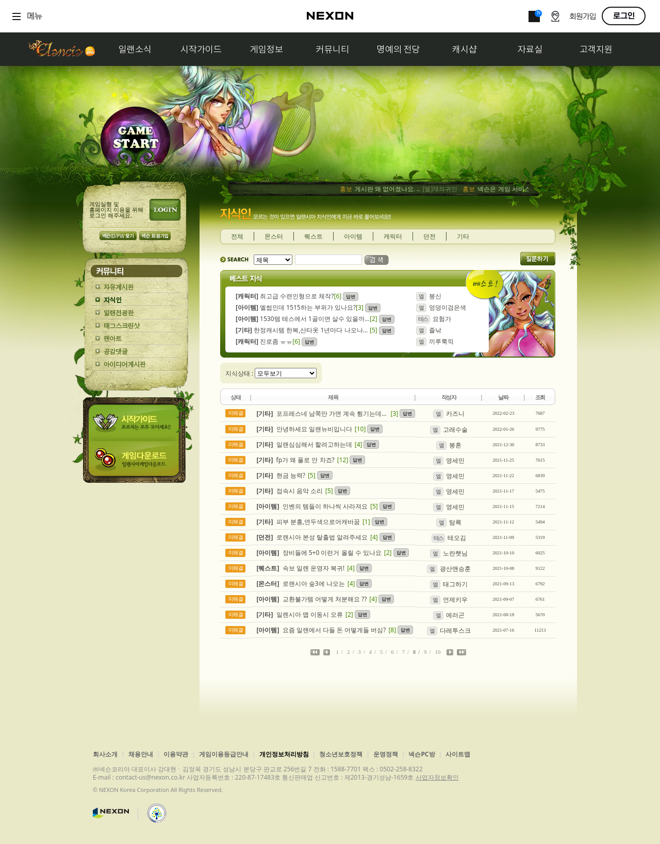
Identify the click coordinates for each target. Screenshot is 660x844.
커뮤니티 (332, 49)
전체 (237, 236)
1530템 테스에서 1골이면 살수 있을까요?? (303, 318)
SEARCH (234, 260)
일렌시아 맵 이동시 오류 (300, 614)
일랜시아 (61, 49)
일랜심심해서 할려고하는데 (304, 444)
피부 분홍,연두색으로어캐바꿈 (308, 521)
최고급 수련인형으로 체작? (285, 296)
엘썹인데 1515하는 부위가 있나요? (296, 307)
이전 (326, 652)
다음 (450, 652)
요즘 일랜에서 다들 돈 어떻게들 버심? (321, 630)
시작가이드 (201, 49)
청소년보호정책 (340, 754)
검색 (377, 260)
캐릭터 (393, 236)
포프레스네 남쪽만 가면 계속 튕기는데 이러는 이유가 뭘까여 (322, 413)
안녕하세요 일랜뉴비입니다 (304, 429)
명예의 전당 (398, 49)
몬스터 (274, 236)
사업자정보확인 (437, 777)
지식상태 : (240, 373)
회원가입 (582, 16)
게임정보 (266, 49)
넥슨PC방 (421, 754)
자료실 (530, 49)
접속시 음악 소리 (290, 490)
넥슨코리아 (111, 813)
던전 (429, 236)
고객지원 (596, 49)
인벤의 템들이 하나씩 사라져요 (312, 506)
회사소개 (105, 754)
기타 (463, 236)
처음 (315, 652)
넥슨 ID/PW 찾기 (118, 235)
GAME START (135, 140)
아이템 (353, 236)
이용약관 (175, 754)
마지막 (461, 652)
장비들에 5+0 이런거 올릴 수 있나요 (319, 552)
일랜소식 (135, 49)
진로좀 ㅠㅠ (264, 341)
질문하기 (537, 258)
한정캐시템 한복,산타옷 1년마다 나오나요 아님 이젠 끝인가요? (303, 330)
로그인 (624, 16)
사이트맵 (458, 754)
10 (437, 652)
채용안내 (140, 754)
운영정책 (385, 754)
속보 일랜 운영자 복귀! (301, 568)
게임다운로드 (136, 462)
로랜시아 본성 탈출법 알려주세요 (312, 537)
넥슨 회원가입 (155, 235)
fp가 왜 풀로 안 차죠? (296, 459)
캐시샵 (464, 49)
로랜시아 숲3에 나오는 (301, 583)
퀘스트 (313, 236)
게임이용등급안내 (224, 754)
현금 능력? (281, 475)
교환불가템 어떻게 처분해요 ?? (312, 599)
